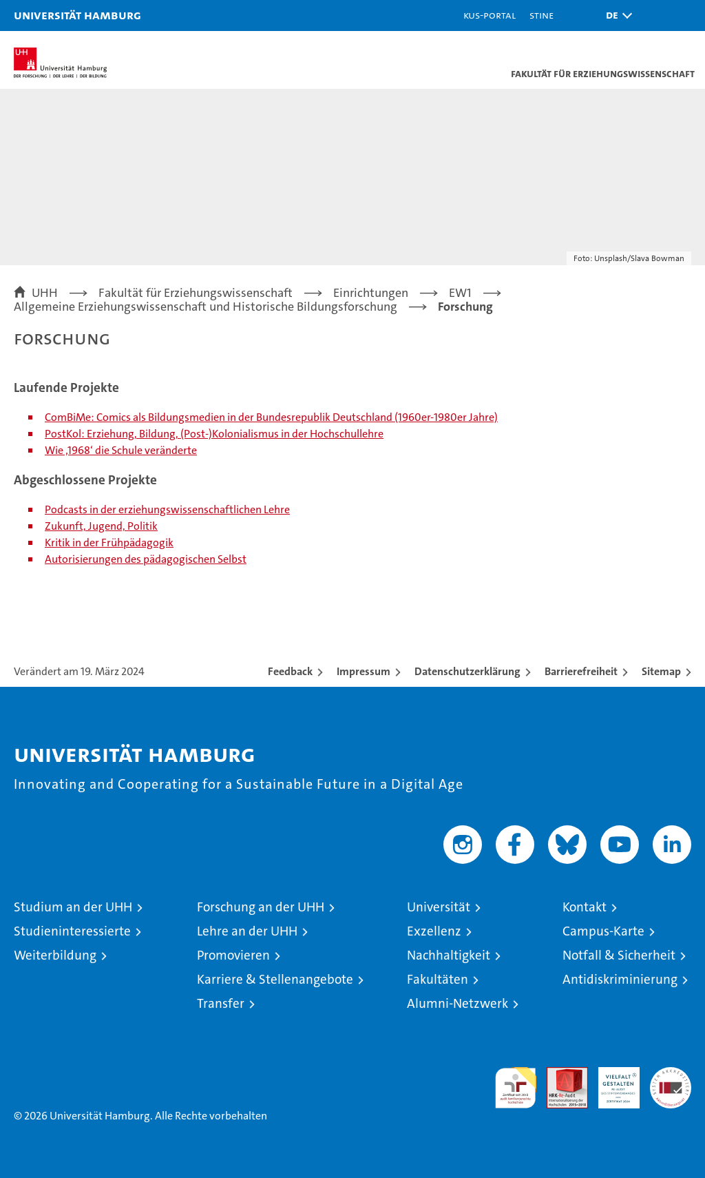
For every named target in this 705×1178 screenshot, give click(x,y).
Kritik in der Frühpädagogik (109, 542)
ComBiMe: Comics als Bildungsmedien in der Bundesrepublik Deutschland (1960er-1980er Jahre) (271, 417)
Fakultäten (437, 979)
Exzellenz (434, 931)
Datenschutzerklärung (467, 671)
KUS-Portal (489, 15)
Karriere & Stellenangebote (275, 979)
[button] (615, 15)
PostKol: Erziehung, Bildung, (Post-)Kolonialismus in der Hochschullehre (214, 433)
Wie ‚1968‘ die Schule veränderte (121, 450)
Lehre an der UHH (247, 931)
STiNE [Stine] (541, 15)
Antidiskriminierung (619, 979)
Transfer (220, 1003)
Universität (438, 907)
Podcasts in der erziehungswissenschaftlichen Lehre (167, 509)
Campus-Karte (603, 931)
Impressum (363, 671)
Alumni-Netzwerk (457, 1003)
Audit (560, 1074)
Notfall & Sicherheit (618, 955)
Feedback (290, 671)
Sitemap (661, 671)
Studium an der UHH (73, 907)
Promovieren (233, 955)
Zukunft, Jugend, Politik (101, 526)
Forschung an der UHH (260, 907)
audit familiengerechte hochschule (515, 1087)
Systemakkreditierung (670, 1074)
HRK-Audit (611, 1081)
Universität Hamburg (77, 14)
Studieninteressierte (72, 931)
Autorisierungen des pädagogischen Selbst (145, 559)
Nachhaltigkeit (448, 955)
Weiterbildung (55, 955)
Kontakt (584, 907)
